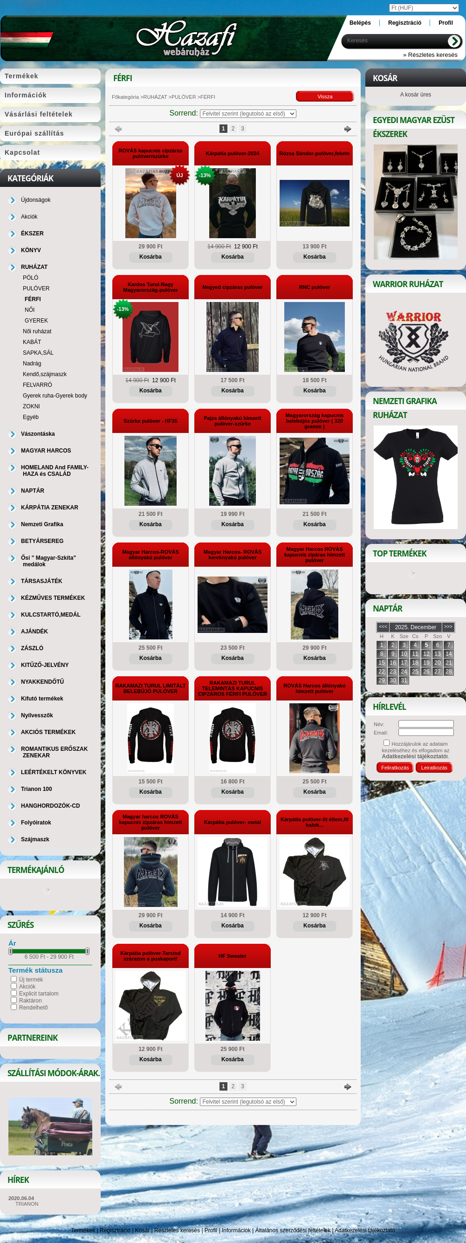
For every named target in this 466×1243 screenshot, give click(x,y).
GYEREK (36, 320)
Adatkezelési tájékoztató (365, 1230)
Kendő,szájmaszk (45, 374)
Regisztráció (115, 1230)
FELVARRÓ (37, 385)
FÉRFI (33, 299)
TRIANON (27, 1204)
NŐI (29, 310)
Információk (236, 1230)
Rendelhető (33, 1007)
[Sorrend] (248, 114)
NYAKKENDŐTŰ (42, 682)
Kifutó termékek (42, 698)
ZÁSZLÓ (32, 648)
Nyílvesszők (37, 715)
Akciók (27, 986)
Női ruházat (37, 331)
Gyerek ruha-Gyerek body (55, 395)
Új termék (31, 979)
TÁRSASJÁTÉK (41, 581)
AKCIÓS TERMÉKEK (48, 732)
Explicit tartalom (39, 993)
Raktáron (30, 1000)
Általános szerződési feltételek (292, 1230)
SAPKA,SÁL (38, 353)
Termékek (83, 1230)
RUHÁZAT (155, 97)
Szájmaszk (35, 839)
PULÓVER (183, 97)
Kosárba (150, 257)
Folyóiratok (36, 822)
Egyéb (31, 417)
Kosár (142, 1230)
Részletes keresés (177, 1230)
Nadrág (32, 363)
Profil (211, 1230)
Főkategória (125, 97)
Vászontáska (38, 434)
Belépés (360, 23)
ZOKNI (31, 406)
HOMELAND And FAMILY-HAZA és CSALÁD (55, 470)
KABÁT (32, 342)
